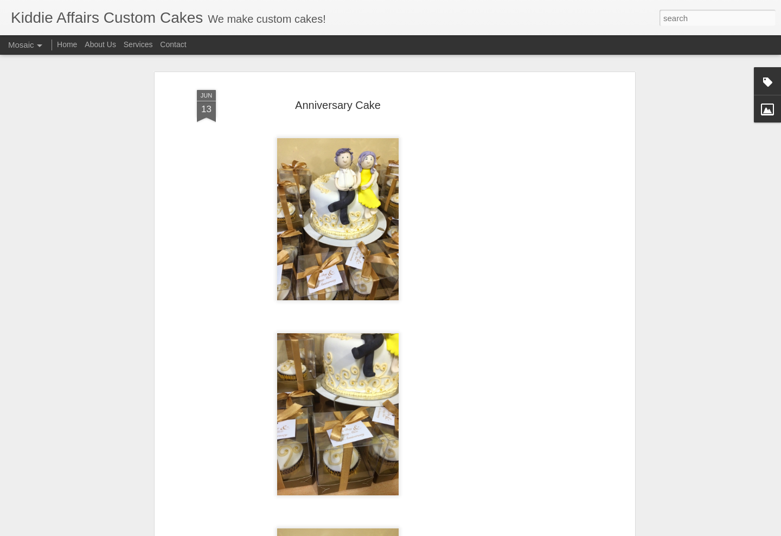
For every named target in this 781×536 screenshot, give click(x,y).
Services (138, 44)
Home (67, 44)
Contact (173, 44)
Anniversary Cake (338, 98)
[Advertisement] (538, 248)
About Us (100, 44)
